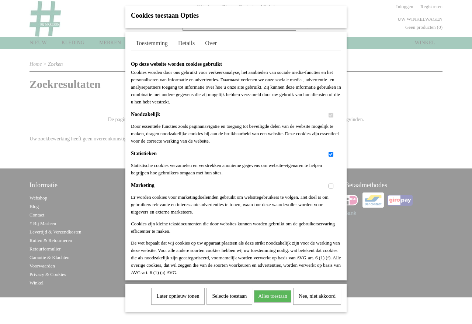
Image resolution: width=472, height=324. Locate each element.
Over (211, 41)
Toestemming (152, 41)
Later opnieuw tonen (178, 294)
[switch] (331, 112)
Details (186, 41)
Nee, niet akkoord (317, 294)
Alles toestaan (272, 294)
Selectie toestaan (229, 294)
